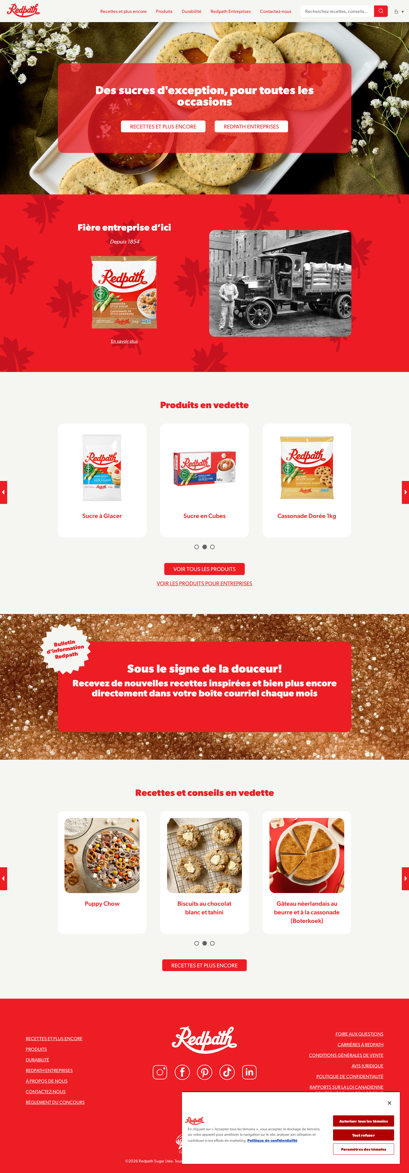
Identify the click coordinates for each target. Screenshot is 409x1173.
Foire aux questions (359, 1034)
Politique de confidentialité (349, 1076)
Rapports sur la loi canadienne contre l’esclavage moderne (346, 1090)
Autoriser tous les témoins (363, 1121)
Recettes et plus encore (123, 11)
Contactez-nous (275, 11)
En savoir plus (124, 341)
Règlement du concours (55, 1102)
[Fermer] (389, 1103)
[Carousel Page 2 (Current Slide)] (204, 547)
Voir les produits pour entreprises (204, 583)
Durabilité (191, 11)
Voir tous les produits (204, 568)
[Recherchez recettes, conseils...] (381, 11)
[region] (291, 1128)
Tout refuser (363, 1135)
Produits (164, 11)
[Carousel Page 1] (196, 547)
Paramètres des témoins (363, 1149)
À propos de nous (47, 1081)
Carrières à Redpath (360, 1044)
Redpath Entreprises (231, 11)
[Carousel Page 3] (212, 547)
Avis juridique (367, 1066)
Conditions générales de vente (346, 1055)
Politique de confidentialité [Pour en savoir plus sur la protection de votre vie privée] (272, 1140)
